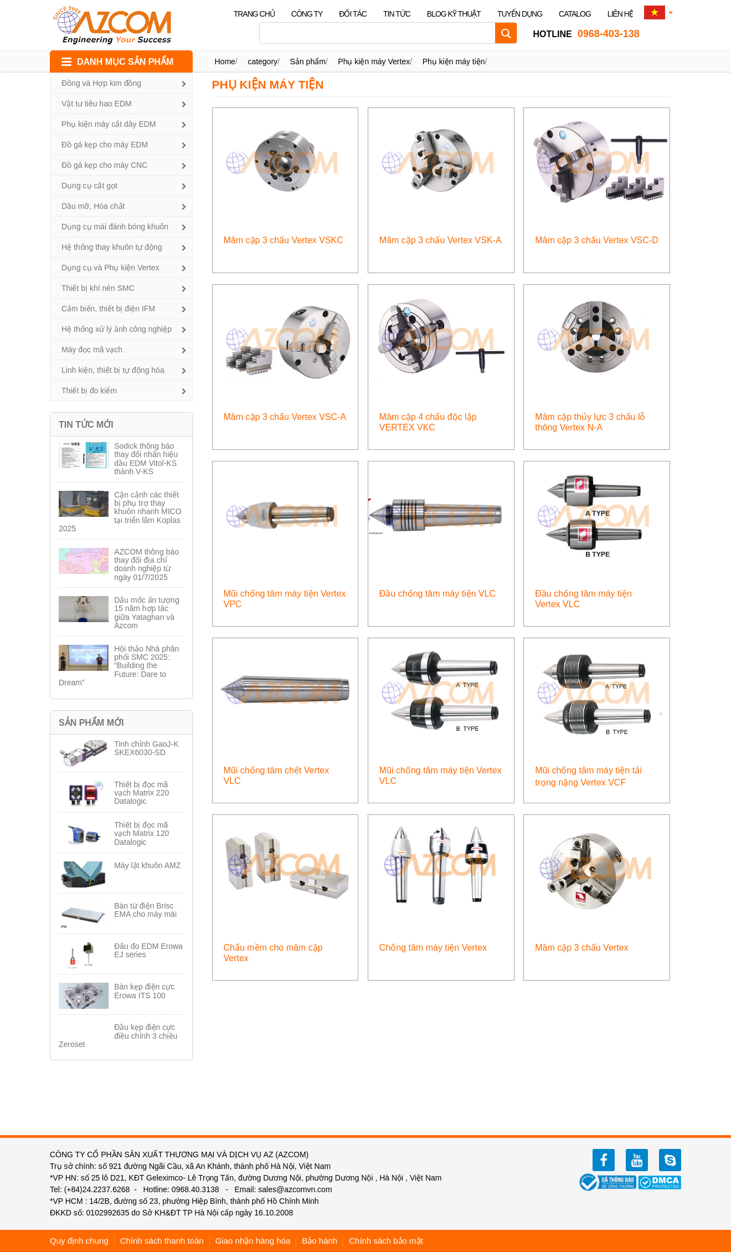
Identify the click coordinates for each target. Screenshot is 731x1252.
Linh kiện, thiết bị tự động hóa (112, 370)
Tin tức (396, 13)
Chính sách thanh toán (162, 1240)
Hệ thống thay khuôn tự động (111, 247)
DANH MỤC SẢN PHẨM (125, 61)
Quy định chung (79, 1240)
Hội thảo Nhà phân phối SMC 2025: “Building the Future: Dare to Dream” (119, 665)
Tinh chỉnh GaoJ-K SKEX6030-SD (146, 748)
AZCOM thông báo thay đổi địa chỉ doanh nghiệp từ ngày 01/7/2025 (146, 564)
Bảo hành (319, 1240)
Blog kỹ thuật (454, 13)
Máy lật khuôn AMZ (147, 865)
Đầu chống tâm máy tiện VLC (437, 593)
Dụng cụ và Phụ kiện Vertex (110, 267)
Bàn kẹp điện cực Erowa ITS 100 (144, 990)
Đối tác (353, 13)
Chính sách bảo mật (386, 1240)
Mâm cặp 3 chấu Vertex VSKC (283, 240)
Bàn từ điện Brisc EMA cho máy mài (145, 910)
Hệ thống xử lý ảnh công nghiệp (116, 329)
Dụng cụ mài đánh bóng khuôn (114, 226)
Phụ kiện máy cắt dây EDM (108, 124)
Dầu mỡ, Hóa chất (93, 206)
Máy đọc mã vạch (91, 349)
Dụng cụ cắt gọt (89, 185)
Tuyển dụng (519, 13)
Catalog (575, 13)
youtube (637, 1160)
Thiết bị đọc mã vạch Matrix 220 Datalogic (141, 793)
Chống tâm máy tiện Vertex (433, 947)
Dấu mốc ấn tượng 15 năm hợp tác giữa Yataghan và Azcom (146, 613)
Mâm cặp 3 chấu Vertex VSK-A (440, 240)
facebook (604, 1160)
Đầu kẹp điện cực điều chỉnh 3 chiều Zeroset (118, 1036)
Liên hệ (620, 13)
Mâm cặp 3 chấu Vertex (581, 947)
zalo (670, 1160)
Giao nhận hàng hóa (253, 1240)
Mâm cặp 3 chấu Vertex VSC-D (596, 240)
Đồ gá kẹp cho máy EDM (104, 144)
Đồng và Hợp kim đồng (101, 83)
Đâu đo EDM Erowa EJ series (148, 950)
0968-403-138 (586, 33)
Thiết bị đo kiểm (89, 390)
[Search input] (380, 33)
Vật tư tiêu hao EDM (96, 103)
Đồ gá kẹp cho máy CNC (104, 165)
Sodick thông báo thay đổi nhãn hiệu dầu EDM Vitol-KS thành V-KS (146, 459)
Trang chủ (254, 13)
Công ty (307, 13)
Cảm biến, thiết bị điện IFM (108, 308)
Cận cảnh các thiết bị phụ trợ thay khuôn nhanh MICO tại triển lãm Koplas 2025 (120, 511)
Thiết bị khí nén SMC (98, 288)
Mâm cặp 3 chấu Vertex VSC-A (285, 417)
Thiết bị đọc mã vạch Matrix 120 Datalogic (141, 833)
